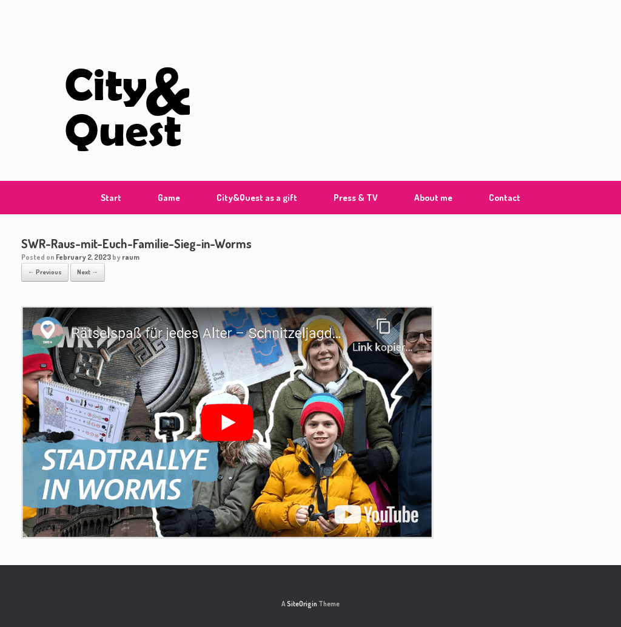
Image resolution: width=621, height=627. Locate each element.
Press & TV (356, 197)
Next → (87, 272)
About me (433, 197)
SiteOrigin (302, 603)
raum (130, 257)
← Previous (45, 272)
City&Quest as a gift (257, 197)
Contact (504, 197)
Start (111, 197)
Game (169, 197)
